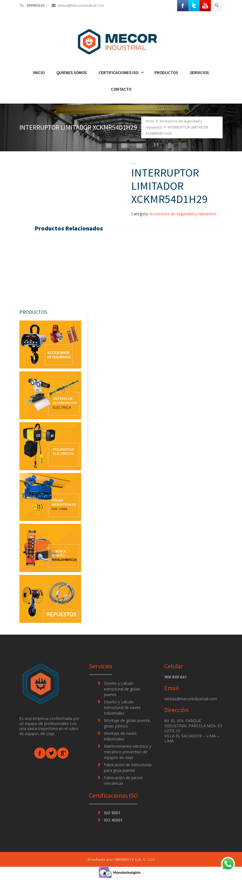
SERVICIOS (199, 72)
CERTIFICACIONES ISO (121, 72)
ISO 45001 (113, 834)
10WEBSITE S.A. (128, 873)
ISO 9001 (112, 826)
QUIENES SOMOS (71, 72)
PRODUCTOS (166, 72)
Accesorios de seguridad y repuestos (183, 213)
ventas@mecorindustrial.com (77, 5)
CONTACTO (121, 89)
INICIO (39, 72)
